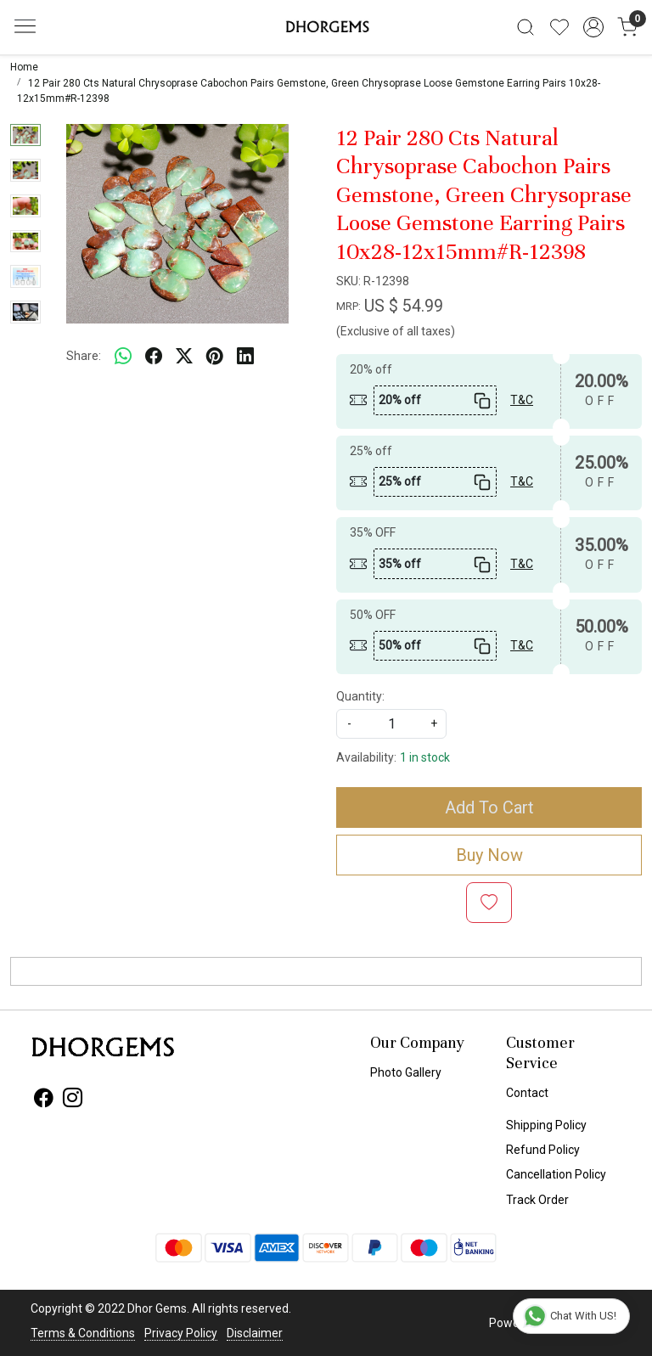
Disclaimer (255, 1333)
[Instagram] (72, 1100)
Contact (527, 1093)
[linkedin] (245, 356)
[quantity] (391, 724)
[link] (525, 27)
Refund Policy (543, 1149)
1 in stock (425, 757)
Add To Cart (489, 807)
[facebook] (153, 356)
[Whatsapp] (123, 356)
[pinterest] (215, 356)
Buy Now (489, 855)
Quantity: (360, 696)
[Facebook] (44, 1100)
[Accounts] (593, 27)
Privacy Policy (180, 1333)
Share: (83, 356)
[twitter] (184, 356)
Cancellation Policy (556, 1174)
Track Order (537, 1200)
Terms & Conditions (83, 1333)
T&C (521, 400)
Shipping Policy (546, 1125)
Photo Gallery (405, 1072)
